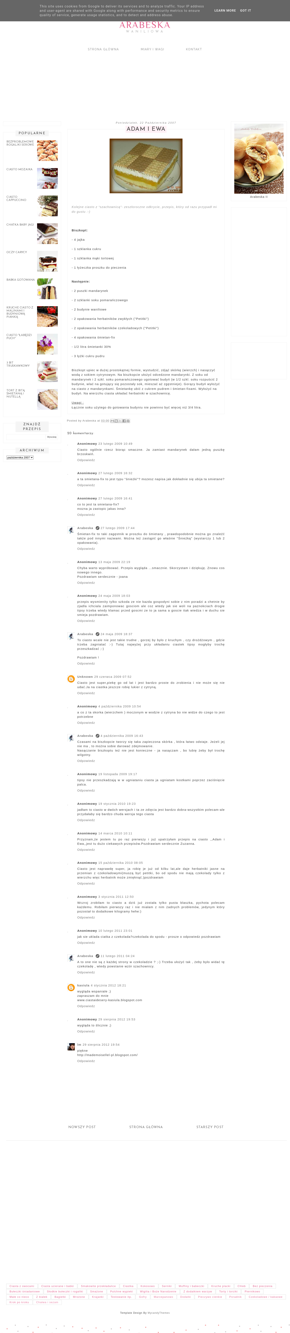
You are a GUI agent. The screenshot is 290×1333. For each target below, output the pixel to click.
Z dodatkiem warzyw (198, 1291)
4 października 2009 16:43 (122, 735)
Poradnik (235, 1296)
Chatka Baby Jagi (20, 224)
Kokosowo (148, 1286)
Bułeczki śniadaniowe (25, 1291)
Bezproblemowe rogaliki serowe (20, 143)
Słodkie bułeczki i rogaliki (65, 1291)
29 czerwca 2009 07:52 (113, 676)
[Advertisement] (124, 82)
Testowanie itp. (121, 1296)
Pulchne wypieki (121, 1291)
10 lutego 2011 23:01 (115, 930)
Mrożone (79, 1296)
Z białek (41, 1296)
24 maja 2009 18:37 (117, 634)
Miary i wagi (152, 49)
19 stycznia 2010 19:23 (117, 803)
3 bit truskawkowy (18, 364)
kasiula (83, 985)
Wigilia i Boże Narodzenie (158, 1291)
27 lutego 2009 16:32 (115, 473)
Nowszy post (82, 1127)
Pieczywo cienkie (210, 1296)
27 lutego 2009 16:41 (115, 498)
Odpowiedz (86, 460)
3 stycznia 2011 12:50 (116, 896)
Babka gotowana (20, 280)
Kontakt (194, 49)
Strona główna (103, 49)
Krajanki (98, 1296)
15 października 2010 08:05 (120, 862)
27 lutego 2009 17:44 (118, 528)
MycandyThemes (159, 1312)
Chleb (242, 1286)
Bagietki (60, 1296)
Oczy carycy (16, 252)
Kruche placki (221, 1286)
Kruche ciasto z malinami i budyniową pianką (19, 312)
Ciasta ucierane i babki (57, 1286)
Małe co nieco (19, 1296)
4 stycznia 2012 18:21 (108, 985)
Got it (245, 10)
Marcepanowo (163, 1296)
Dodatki (185, 1296)
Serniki (167, 1286)
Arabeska (145, 24)
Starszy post (210, 1127)
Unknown (85, 676)
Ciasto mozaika (19, 169)
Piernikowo (252, 1291)
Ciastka (128, 1286)
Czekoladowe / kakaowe (266, 1296)
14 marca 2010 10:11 (115, 833)
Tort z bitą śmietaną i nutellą (15, 393)
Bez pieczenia (262, 1286)
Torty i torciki (228, 1291)
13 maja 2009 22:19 (114, 562)
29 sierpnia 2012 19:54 (101, 1044)
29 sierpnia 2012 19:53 (116, 1019)
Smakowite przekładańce (98, 1286)
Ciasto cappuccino (16, 199)
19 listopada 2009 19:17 (117, 774)
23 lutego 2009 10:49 (115, 443)
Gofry (143, 1296)
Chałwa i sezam (47, 1302)
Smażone (96, 1291)
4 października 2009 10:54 (119, 706)
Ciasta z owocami (22, 1286)
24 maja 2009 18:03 (114, 595)
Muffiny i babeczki (191, 1286)
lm (79, 1044)
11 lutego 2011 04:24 (118, 956)
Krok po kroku (19, 1302)
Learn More (225, 10)
